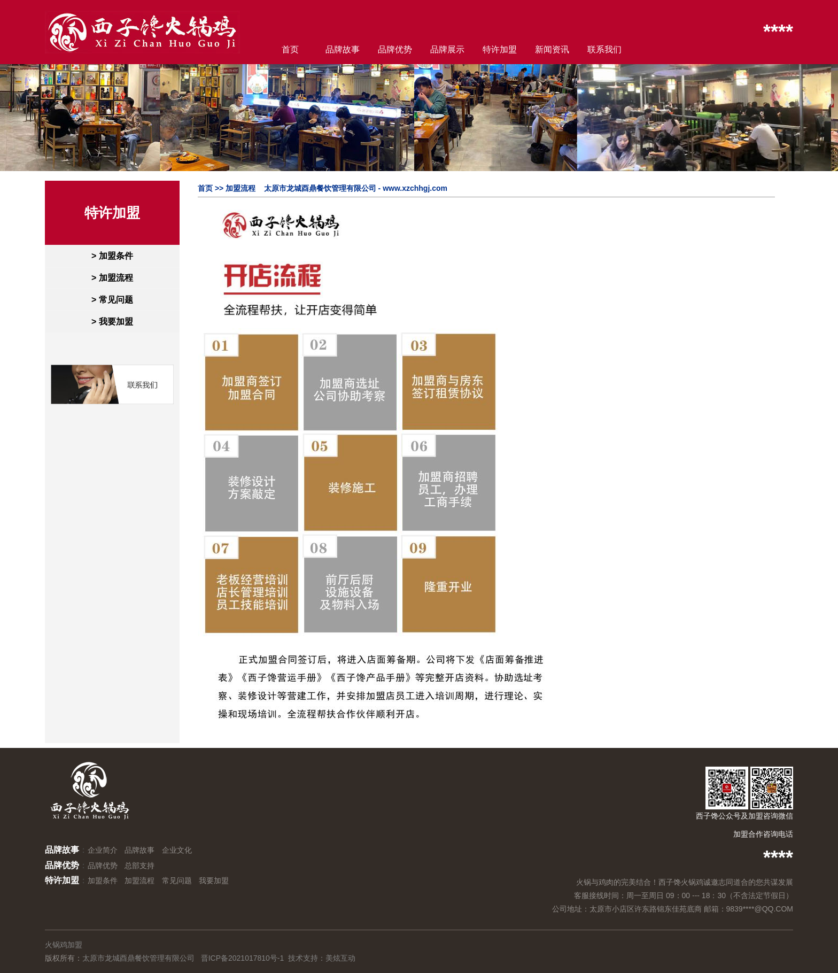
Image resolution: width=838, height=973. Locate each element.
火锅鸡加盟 (63, 944)
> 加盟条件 (112, 255)
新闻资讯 (552, 49)
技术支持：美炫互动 (321, 958)
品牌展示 (447, 49)
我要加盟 (214, 880)
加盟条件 (103, 880)
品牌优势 (395, 49)
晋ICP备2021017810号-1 (242, 958)
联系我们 (604, 49)
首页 (290, 49)
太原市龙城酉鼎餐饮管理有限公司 (138, 958)
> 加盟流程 (112, 277)
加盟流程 (139, 880)
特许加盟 (500, 49)
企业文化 (177, 850)
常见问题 (177, 880)
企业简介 (103, 850)
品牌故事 (342, 49)
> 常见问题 (112, 299)
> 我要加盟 (112, 321)
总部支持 (139, 865)
